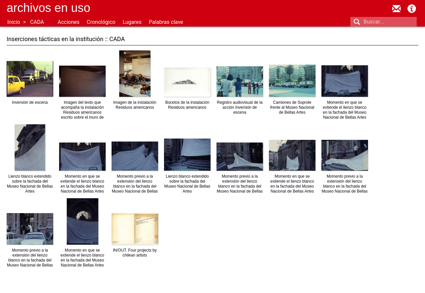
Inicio (13, 22)
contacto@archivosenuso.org (396, 8)
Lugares (132, 22)
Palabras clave (166, 22)
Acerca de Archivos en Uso (411, 8)
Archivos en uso (48, 8)
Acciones (68, 22)
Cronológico (101, 22)
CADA (37, 22)
